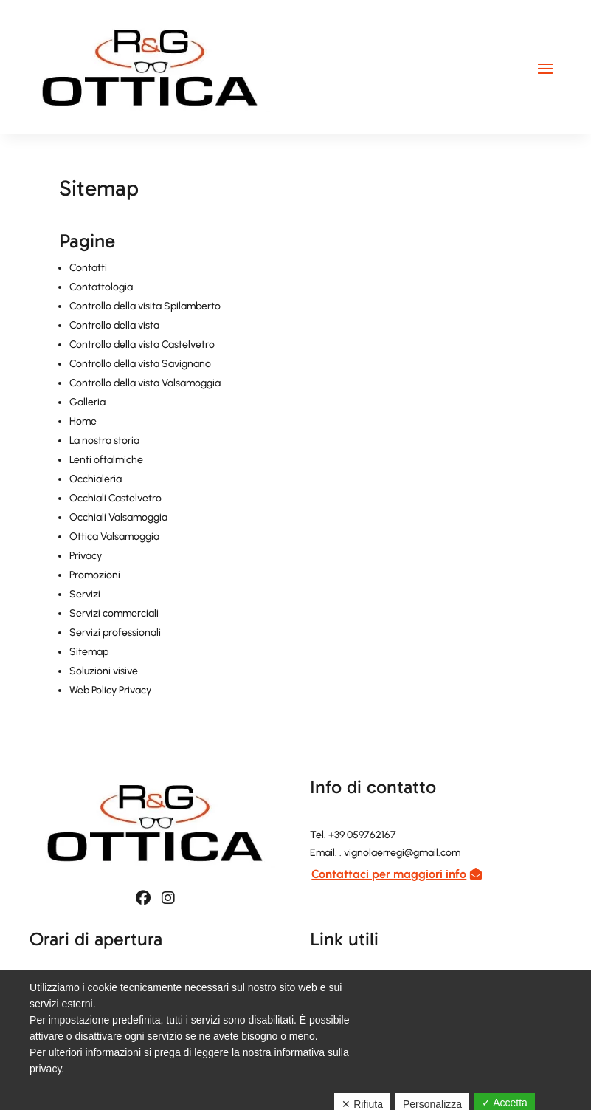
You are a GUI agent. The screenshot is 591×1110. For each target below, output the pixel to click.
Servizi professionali (115, 632)
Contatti (88, 267)
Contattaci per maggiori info (388, 874)
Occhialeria (95, 479)
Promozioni (94, 575)
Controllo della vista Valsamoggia (145, 383)
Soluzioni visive (103, 671)
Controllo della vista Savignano (140, 363)
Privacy (85, 555)
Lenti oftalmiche (106, 459)
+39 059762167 (362, 835)
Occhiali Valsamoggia (118, 517)
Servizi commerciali (114, 613)
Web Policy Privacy (110, 690)
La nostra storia (104, 440)
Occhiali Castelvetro (115, 498)
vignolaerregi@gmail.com (402, 852)
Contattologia (101, 287)
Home (83, 421)
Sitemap (88, 651)
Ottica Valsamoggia (114, 536)
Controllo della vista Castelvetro (142, 344)
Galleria (87, 402)
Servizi (84, 594)
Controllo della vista (114, 325)
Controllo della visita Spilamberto (145, 306)
